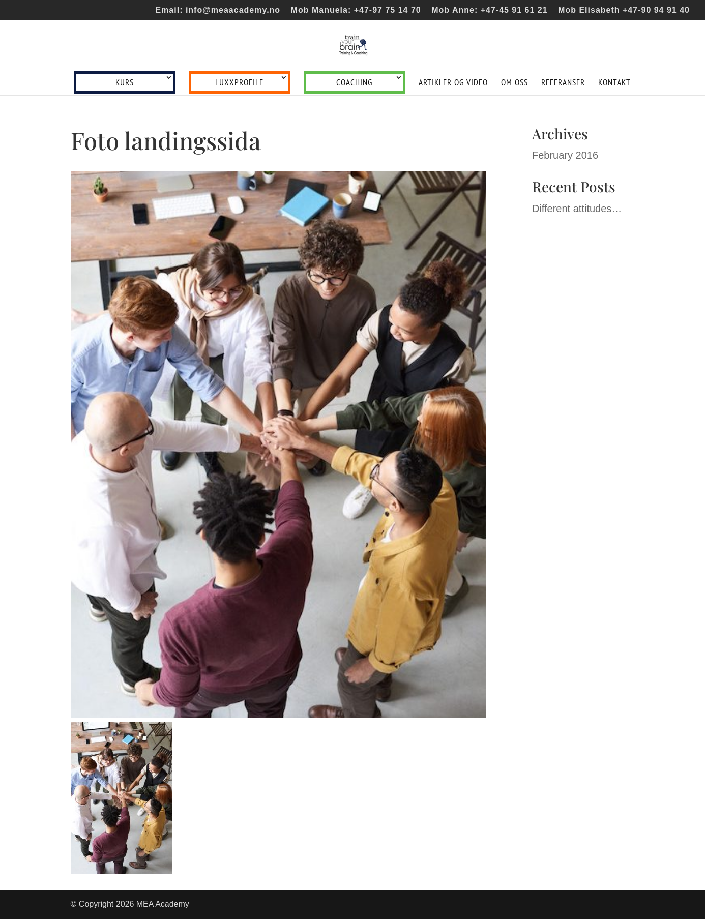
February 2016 (565, 155)
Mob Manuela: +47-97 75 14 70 (356, 10)
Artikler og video (453, 83)
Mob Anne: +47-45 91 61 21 (489, 10)
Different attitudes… (577, 208)
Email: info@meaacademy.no (217, 10)
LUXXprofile (239, 82)
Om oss (514, 83)
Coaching (354, 82)
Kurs (124, 82)
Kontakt (614, 83)
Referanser (563, 83)
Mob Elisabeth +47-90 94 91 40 (624, 10)
